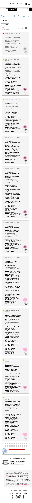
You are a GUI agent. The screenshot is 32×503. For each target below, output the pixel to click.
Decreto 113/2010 (24, 484)
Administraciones (22, 9)
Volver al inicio (5, 24)
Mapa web (11, 493)
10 (26, 28)
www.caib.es (9, 475)
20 (28, 28)
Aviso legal (19, 493)
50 (2, 29)
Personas (3, 9)
